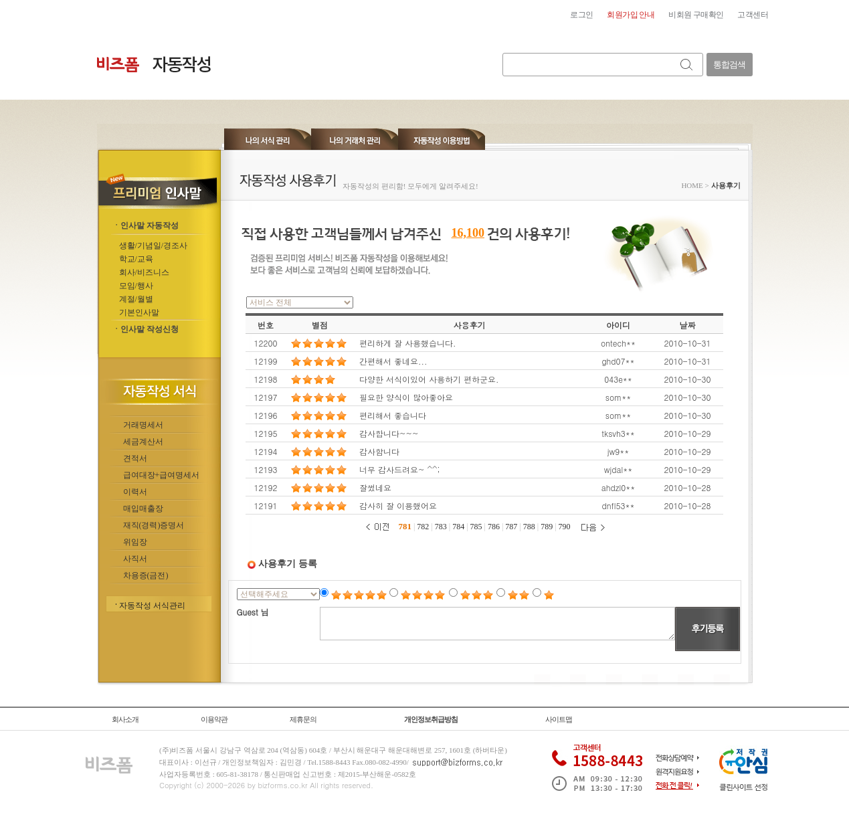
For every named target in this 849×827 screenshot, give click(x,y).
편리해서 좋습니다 (392, 415)
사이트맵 (558, 719)
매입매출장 (143, 508)
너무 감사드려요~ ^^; (399, 469)
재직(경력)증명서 (154, 525)
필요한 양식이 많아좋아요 (406, 397)
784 (458, 526)
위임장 (135, 542)
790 (565, 526)
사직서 (135, 558)
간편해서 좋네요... (393, 361)
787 (511, 526)
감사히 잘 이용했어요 (398, 505)
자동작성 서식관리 (152, 605)
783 (441, 526)
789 (547, 526)
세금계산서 (143, 441)
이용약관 (214, 719)
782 (423, 526)
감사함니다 (379, 451)
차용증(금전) (146, 575)
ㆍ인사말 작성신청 (145, 329)
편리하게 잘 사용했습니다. (407, 343)
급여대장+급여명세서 (161, 475)
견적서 (135, 458)
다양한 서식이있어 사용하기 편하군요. (429, 379)
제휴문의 (303, 719)
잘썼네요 (375, 487)
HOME (691, 185)
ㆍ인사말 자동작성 (145, 225)
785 (476, 526)
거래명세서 (143, 425)
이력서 (135, 491)
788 (529, 526)
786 (494, 526)
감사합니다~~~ (388, 433)
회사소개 (125, 719)
